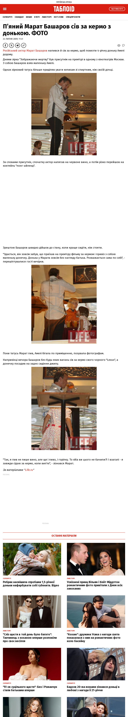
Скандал (19, 17)
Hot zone (59, 17)
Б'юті (37, 17)
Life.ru (29, 470)
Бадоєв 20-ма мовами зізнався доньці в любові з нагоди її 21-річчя (93, 688)
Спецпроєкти (73, 17)
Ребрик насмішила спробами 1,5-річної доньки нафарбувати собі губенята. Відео (31, 583)
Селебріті (7, 17)
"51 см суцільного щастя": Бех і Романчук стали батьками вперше (30, 688)
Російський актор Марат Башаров (25, 50)
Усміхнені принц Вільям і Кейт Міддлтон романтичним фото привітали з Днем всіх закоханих (94, 585)
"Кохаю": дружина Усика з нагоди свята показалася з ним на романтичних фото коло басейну (93, 638)
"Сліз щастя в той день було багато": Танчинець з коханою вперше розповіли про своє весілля (30, 638)
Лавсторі (47, 17)
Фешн (29, 17)
